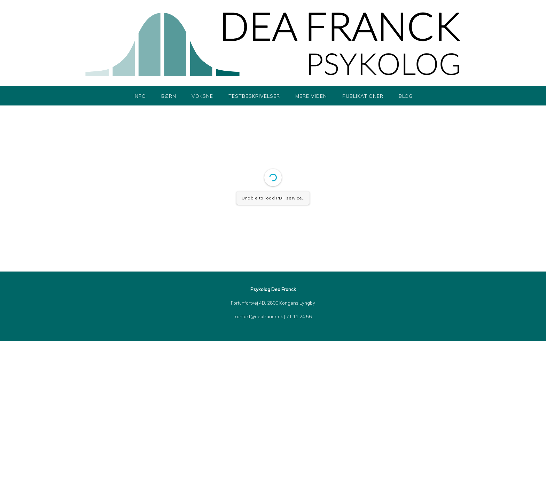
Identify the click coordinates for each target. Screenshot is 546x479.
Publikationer (362, 96)
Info (139, 96)
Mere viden (311, 96)
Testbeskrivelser (254, 96)
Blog (406, 96)
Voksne (202, 96)
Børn (168, 96)
